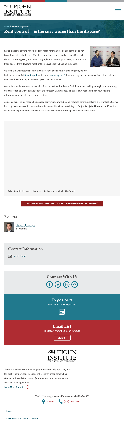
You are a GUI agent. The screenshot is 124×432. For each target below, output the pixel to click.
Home (6, 26)
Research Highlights (20, 26)
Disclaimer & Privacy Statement (22, 418)
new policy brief (56, 75)
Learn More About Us (16, 387)
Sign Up (62, 337)
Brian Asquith (31, 75)
